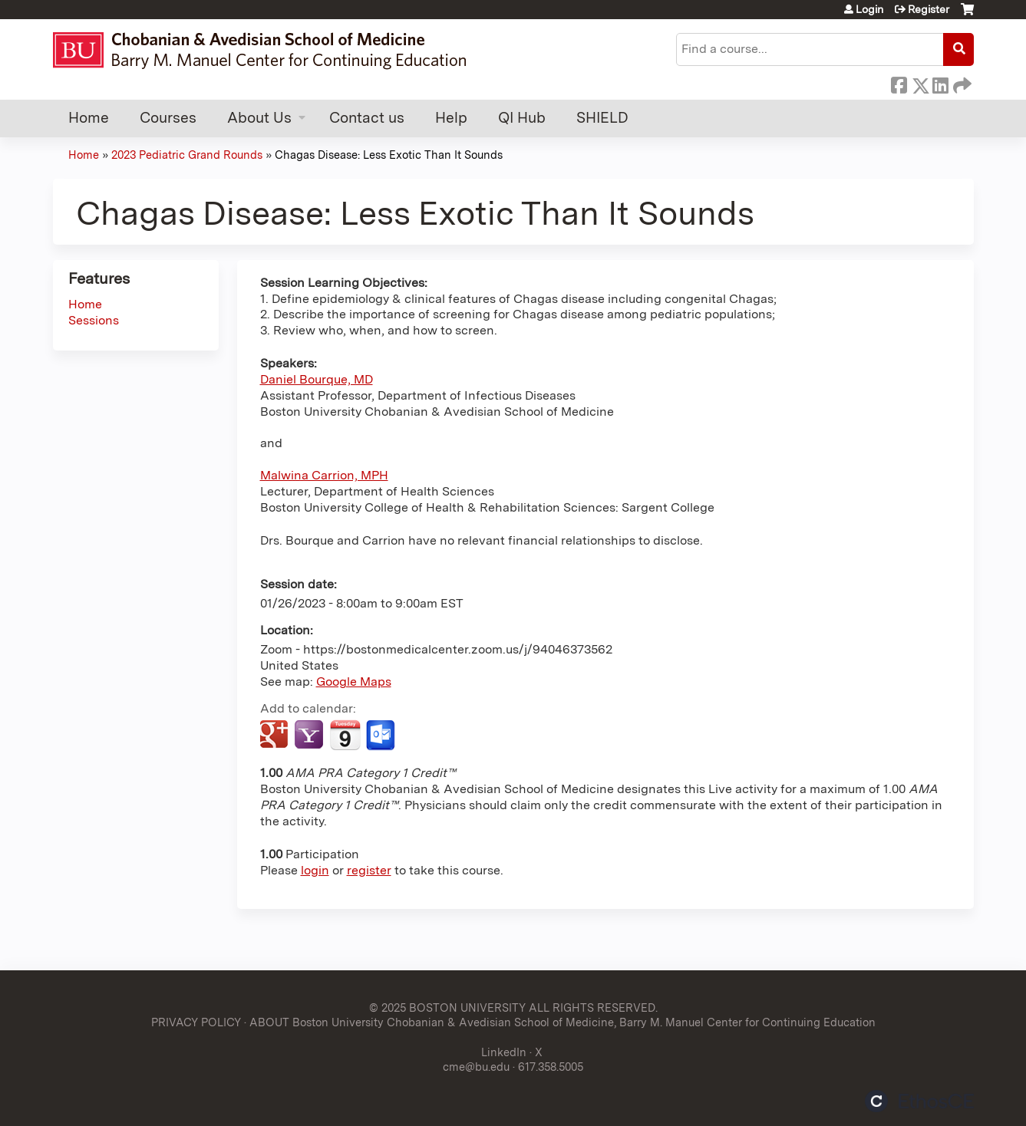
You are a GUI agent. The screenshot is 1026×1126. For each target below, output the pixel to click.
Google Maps (353, 681)
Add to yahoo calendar (310, 735)
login (315, 870)
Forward (960, 83)
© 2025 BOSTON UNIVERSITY (447, 1007)
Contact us (366, 118)
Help (451, 118)
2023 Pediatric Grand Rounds (186, 154)
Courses (168, 118)
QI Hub (522, 118)
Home (88, 118)
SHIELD (602, 118)
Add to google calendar (276, 735)
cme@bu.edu (476, 1066)
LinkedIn (940, 83)
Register (928, 9)
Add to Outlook (382, 735)
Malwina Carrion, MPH (324, 475)
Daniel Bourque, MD (316, 379)
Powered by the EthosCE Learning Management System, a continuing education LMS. (919, 1101)
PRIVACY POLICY (196, 1022)
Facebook (898, 83)
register (369, 870)
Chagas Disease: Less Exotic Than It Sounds (389, 154)
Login (869, 9)
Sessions (93, 320)
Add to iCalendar (345, 734)
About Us (259, 118)
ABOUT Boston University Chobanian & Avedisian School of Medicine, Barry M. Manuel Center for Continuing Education (562, 1022)
